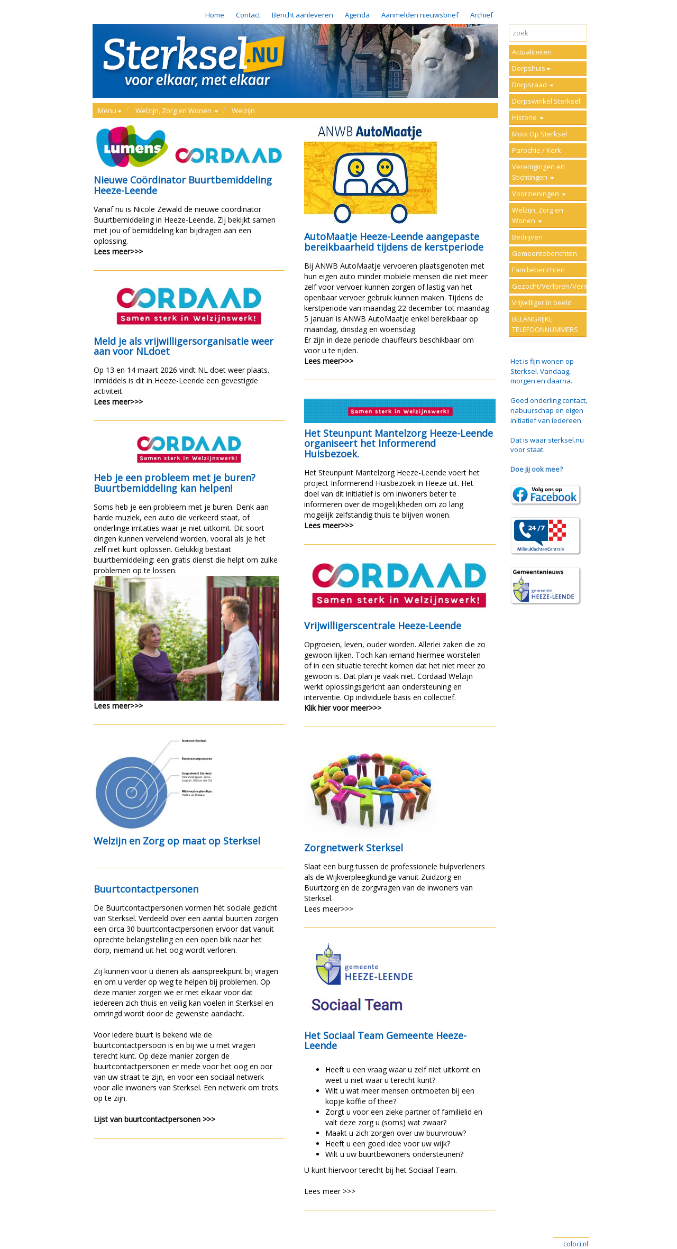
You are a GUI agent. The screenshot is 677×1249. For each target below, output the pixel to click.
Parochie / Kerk (536, 150)
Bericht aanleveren (302, 15)
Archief (481, 15)
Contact (248, 15)
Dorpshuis (531, 68)
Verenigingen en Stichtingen (538, 172)
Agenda (357, 15)
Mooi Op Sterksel (539, 134)
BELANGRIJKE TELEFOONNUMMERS (545, 324)
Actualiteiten (532, 52)
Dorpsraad (533, 84)
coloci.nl (575, 1243)
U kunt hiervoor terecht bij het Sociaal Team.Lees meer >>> (399, 1068)
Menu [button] (110, 110)
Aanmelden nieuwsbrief (420, 15)
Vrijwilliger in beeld (542, 302)
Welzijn (243, 110)
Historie (528, 117)
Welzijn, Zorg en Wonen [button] (176, 110)
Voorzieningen (539, 193)
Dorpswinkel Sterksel (546, 101)
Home (214, 15)
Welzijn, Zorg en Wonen (537, 215)
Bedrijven (527, 237)
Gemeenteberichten (544, 253)
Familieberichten (538, 269)
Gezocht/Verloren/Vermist (549, 286)
